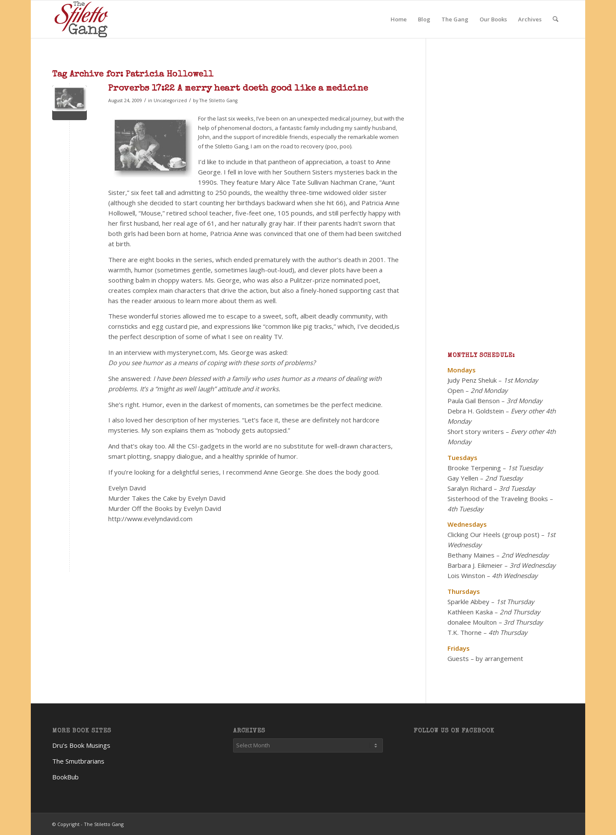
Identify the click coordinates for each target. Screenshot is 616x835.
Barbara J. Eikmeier (475, 565)
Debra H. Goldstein (475, 411)
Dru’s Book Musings (81, 745)
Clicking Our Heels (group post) (493, 534)
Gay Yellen (462, 478)
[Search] (555, 19)
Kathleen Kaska (470, 612)
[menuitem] (398, 19)
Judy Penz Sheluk (472, 380)
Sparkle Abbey (468, 601)
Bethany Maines (471, 555)
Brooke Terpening (474, 467)
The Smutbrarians (78, 761)
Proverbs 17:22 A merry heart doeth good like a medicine (238, 88)
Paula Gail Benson (473, 400)
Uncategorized (170, 100)
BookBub (65, 777)
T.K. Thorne (464, 632)
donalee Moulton (472, 622)
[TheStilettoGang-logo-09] (82, 19)
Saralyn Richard (469, 488)
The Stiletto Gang (218, 100)
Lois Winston (466, 575)
